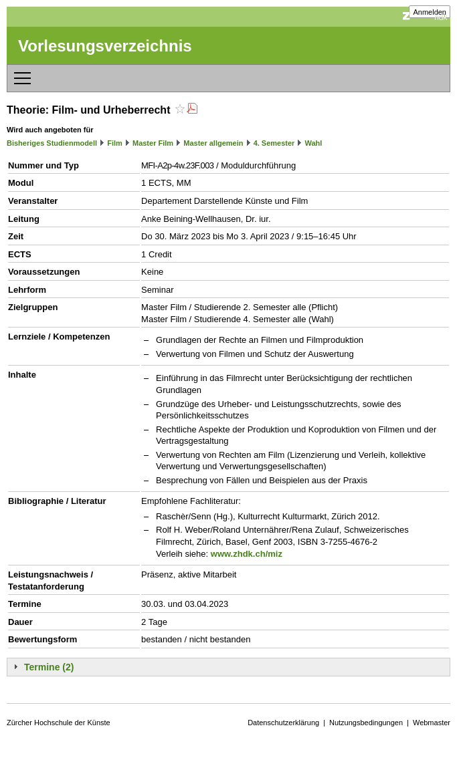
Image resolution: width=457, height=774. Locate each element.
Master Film (152, 143)
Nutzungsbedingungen (366, 723)
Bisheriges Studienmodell (52, 143)
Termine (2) (49, 667)
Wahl (314, 143)
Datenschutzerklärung (283, 723)
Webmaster (431, 723)
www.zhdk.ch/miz (246, 554)
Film (114, 143)
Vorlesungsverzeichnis (105, 46)
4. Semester (274, 143)
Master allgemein (213, 143)
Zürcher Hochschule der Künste (58, 723)
